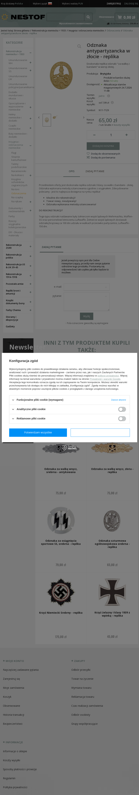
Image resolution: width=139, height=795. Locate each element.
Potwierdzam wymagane (39, 432)
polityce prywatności (108, 375)
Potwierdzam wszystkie (101, 432)
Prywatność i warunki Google (105, 379)
